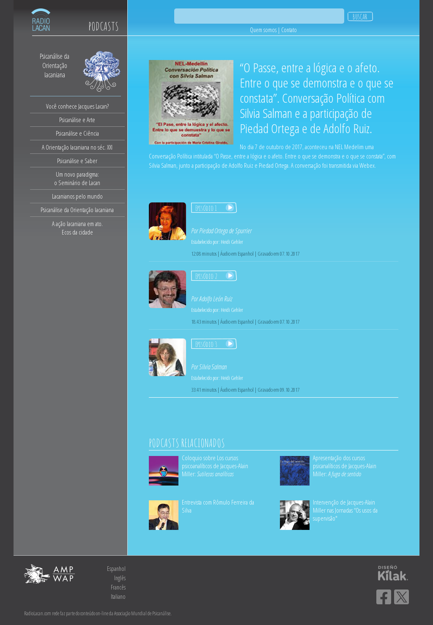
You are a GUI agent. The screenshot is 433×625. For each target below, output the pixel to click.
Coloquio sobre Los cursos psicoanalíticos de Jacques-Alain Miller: (215, 465)
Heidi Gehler (232, 242)
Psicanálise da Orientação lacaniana (77, 209)
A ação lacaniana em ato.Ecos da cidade (77, 227)
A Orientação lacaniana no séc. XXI (77, 147)
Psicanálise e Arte (77, 119)
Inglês (120, 578)
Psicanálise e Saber (77, 160)
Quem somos (263, 30)
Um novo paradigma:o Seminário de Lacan (77, 178)
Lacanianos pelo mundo (77, 196)
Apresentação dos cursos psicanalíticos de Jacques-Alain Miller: (344, 465)
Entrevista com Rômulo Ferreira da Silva (218, 506)
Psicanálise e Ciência (77, 133)
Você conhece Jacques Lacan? (77, 106)
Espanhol (116, 569)
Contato (289, 30)
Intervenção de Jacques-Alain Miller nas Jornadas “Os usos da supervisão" (345, 510)
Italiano (118, 596)
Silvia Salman (213, 366)
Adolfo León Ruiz (215, 298)
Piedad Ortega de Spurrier (225, 230)
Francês (118, 587)
